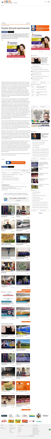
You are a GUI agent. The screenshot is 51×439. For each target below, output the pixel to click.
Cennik (10, 430)
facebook (4, 31)
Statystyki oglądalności (12, 428)
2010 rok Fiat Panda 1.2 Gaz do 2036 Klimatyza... (40, 202)
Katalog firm (19, 431)
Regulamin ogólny (35, 427)
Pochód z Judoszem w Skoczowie (37, 78)
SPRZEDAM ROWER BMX (36, 192)
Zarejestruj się (13, 194)
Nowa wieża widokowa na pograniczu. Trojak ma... (40, 64)
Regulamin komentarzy (36, 430)
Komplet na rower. (35, 193)
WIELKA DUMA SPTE (35, 147)
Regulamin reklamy (35, 432)
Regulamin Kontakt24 (36, 434)
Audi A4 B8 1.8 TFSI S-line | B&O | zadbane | (40, 205)
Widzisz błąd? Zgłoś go (16, 172)
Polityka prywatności (35, 428)
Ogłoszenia (34, 190)
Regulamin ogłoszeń (35, 429)
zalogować (11, 193)
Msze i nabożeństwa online (37, 67)
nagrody (20, 174)
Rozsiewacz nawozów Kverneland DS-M (39, 195)
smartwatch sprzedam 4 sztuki (37, 198)
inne (8, 25)
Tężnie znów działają (35, 79)
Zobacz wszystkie (26, 289)
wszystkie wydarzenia (26, 321)
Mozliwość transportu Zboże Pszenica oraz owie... (40, 207)
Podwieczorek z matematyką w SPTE (38, 143)
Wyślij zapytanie (11, 432)
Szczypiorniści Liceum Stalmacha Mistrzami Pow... (40, 154)
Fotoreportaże (35, 160)
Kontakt (10, 431)
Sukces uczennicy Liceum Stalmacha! (38, 142)
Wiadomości (34, 55)
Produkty (10, 429)
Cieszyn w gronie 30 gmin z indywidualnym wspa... (40, 76)
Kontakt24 (34, 131)
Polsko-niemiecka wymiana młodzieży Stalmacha (40, 152)
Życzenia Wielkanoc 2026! (36, 72)
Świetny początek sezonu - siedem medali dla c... (40, 140)
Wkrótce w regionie (7, 292)
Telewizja (6, 25)
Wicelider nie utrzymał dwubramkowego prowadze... (41, 71)
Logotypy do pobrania (12, 427)
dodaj (21, 291)
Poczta (19, 432)
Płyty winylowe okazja (36, 197)
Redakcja (2, 427)
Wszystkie (15, 23)
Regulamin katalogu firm (36, 431)
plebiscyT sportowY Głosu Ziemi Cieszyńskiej (10, 179)
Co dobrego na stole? (35, 66)
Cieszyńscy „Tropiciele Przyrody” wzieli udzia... (40, 155)
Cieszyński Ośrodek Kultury (7, 176)
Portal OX (40, 213)
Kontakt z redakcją (3, 428)
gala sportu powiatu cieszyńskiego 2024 (9, 174)
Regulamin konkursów (36, 433)
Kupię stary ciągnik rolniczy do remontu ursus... (40, 204)
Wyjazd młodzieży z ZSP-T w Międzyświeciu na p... (40, 150)
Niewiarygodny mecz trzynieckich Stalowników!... (40, 69)
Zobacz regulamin (5, 189)
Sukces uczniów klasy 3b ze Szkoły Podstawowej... (40, 149)
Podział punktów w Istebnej (37, 74)
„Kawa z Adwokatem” (35, 145)
